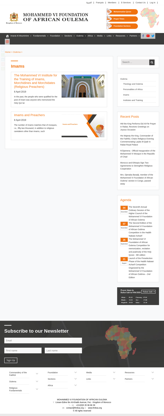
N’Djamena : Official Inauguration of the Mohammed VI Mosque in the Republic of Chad (137, 153)
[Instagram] (7, 41)
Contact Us (140, 2)
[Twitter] (152, 36)
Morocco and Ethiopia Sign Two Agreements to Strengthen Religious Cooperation (136, 165)
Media (99, 35)
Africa (90, 35)
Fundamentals (39, 35)
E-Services (126, 2)
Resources (120, 35)
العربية (89, 2)
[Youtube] (148, 36)
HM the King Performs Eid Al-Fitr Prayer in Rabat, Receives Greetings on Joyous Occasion (138, 126)
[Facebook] (143, 36)
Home (8, 52)
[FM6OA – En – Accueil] (7, 36)
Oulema (79, 35)
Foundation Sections (122, 26)
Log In (152, 2)
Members (112, 2)
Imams (126, 95)
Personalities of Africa (133, 89)
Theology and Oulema (133, 84)
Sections (68, 35)
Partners (133, 35)
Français (100, 2)
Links (109, 35)
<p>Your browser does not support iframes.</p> (138, 298)
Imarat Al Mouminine (19, 35)
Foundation (55, 35)
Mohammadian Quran (122, 12)
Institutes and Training (133, 100)
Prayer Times (119, 19)
